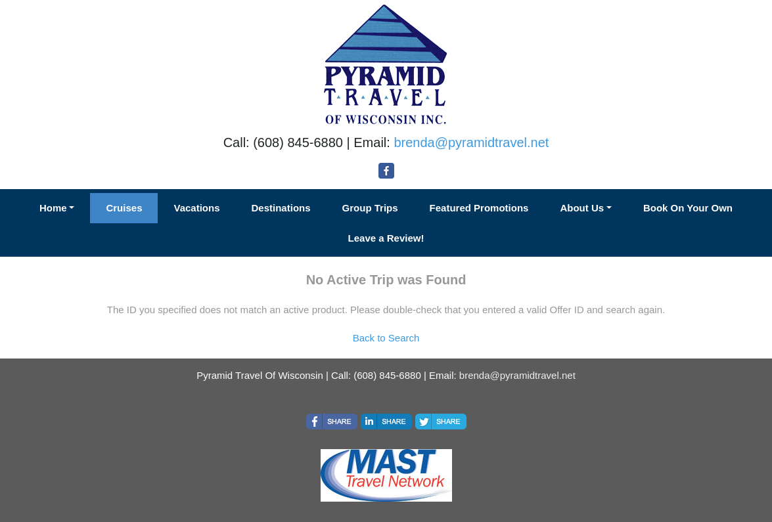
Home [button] (53, 207)
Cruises (124, 207)
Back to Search (386, 337)
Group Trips (370, 207)
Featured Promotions (479, 207)
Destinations (281, 207)
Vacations (196, 207)
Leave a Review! (386, 238)
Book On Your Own (688, 207)
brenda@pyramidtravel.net (471, 142)
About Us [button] (582, 207)
